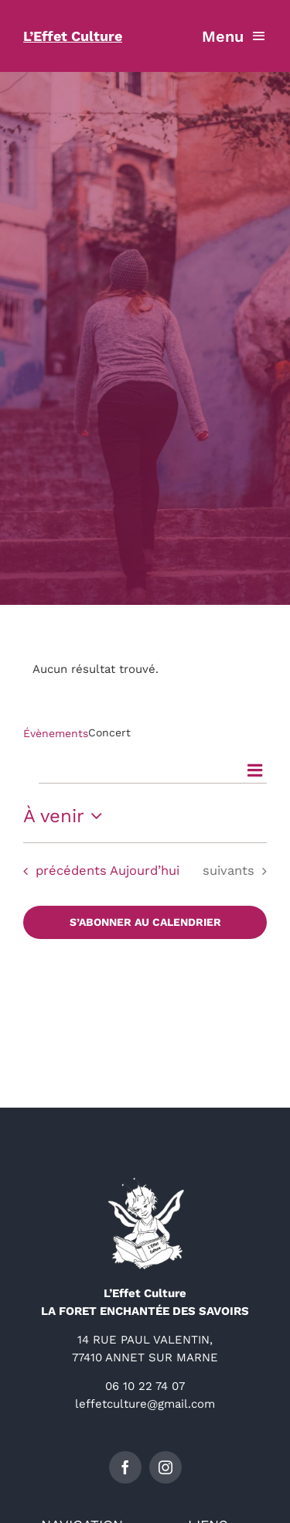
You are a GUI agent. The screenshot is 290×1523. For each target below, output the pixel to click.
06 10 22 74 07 (145, 1386)
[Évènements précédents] (61, 871)
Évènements (55, 733)
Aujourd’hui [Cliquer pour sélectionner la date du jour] (144, 870)
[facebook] (125, 1467)
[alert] (145, 669)
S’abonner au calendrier (145, 922)
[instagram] (165, 1467)
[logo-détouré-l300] (145, 1183)
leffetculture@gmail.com (145, 1404)
